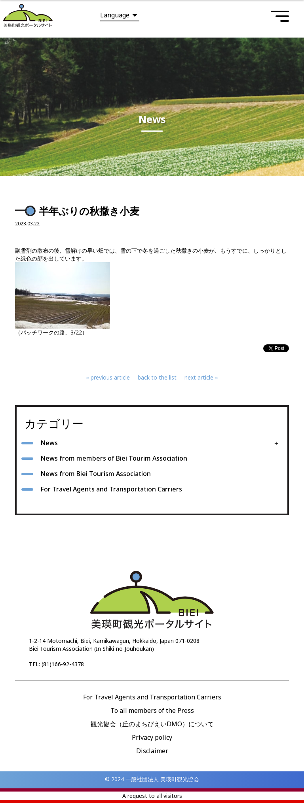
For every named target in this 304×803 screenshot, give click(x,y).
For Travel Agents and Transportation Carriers (111, 489)
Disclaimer (152, 750)
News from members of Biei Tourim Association (113, 458)
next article (198, 377)
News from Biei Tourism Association (95, 473)
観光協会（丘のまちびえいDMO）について (152, 724)
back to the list (157, 377)
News (49, 442)
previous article (110, 377)
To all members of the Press (152, 710)
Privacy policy (152, 737)
